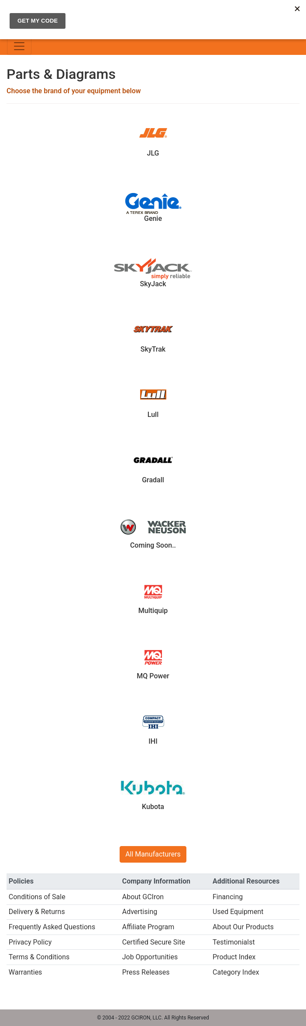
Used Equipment (238, 911)
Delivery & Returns (37, 911)
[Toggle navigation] (19, 46)
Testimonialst (234, 942)
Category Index (236, 972)
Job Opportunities (150, 957)
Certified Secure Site (153, 942)
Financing (228, 897)
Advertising (140, 911)
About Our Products (243, 927)
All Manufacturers (153, 854)
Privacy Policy (30, 942)
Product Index (234, 957)
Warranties (25, 972)
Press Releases (146, 972)
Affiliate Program (148, 927)
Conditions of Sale (37, 897)
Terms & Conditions (39, 957)
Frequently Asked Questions (52, 927)
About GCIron (143, 897)
